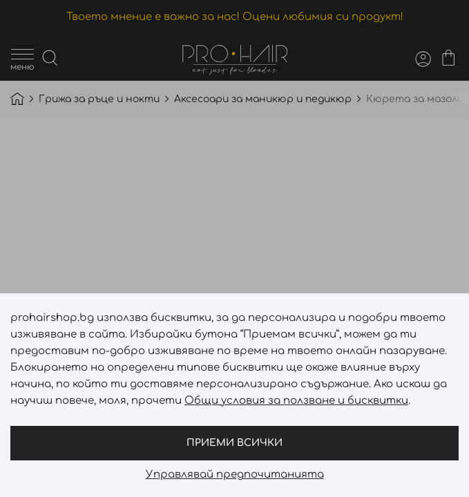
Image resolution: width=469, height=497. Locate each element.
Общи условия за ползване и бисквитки (296, 401)
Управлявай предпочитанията (235, 474)
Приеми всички (234, 443)
